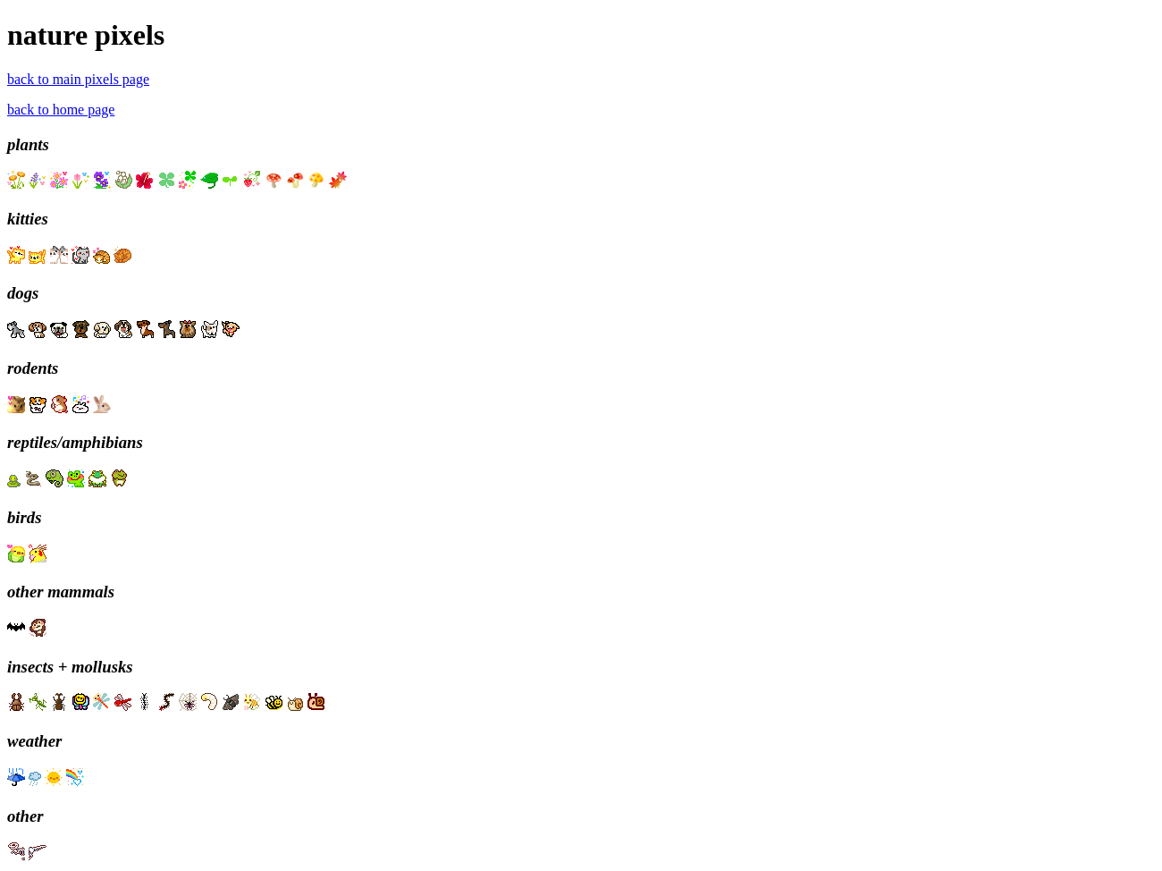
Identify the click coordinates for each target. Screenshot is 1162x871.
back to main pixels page (78, 79)
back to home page (60, 109)
